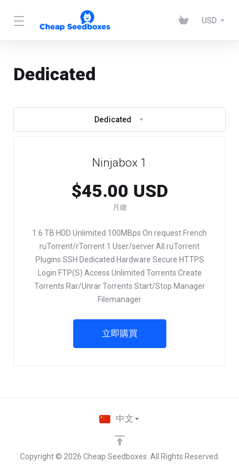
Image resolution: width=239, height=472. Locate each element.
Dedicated (119, 119)
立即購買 (120, 333)
